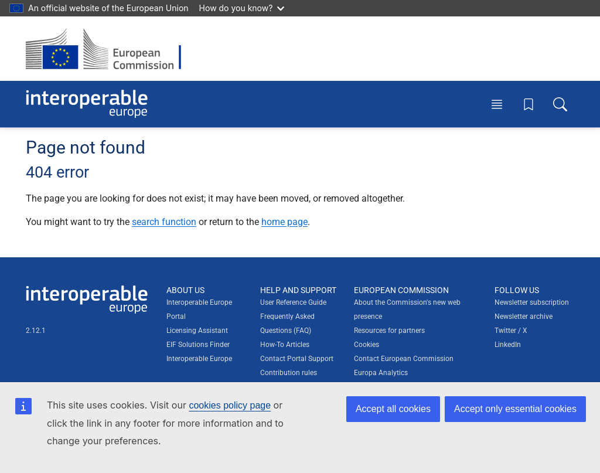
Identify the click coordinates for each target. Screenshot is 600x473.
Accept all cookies (393, 409)
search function (164, 221)
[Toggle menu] (497, 103)
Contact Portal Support (296, 359)
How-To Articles (284, 345)
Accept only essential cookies (515, 409)
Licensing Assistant (197, 330)
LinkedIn (508, 345)
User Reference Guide (293, 302)
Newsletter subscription (532, 302)
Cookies (366, 345)
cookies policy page (230, 405)
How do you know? (242, 8)
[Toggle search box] (560, 103)
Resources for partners (389, 330)
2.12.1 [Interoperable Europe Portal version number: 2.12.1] (36, 330)
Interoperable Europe (199, 359)
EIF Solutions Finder (198, 345)
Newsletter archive (524, 316)
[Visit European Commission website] (109, 48)
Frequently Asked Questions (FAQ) (287, 323)
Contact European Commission (404, 359)
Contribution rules (288, 373)
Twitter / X (511, 330)
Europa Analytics (381, 373)
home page (284, 221)
